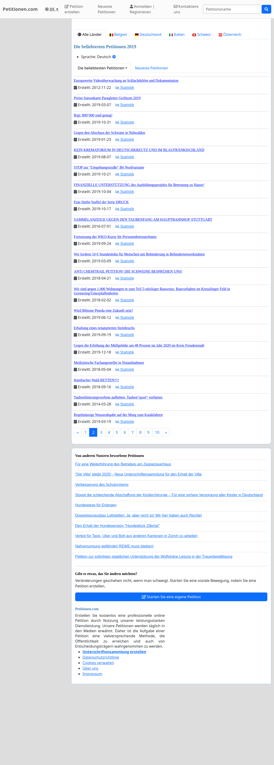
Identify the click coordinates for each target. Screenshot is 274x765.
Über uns (90, 732)
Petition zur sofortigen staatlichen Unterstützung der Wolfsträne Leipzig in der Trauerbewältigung (153, 621)
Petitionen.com (20, 9)
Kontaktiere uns (186, 9)
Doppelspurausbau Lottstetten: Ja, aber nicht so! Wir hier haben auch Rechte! (138, 580)
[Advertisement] (171, 58)
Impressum (92, 738)
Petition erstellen (74, 9)
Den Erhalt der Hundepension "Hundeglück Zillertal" (117, 590)
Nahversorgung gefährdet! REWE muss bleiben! (114, 610)
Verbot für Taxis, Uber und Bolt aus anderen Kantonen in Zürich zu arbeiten (136, 600)
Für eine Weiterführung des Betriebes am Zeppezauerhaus (123, 528)
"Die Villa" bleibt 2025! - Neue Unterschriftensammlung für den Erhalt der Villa (138, 539)
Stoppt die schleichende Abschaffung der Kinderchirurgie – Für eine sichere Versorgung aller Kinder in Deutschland (169, 559)
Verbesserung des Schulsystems (101, 549)
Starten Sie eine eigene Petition (171, 661)
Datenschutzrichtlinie (101, 721)
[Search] (232, 9)
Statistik (125, 151)
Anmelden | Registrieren (142, 9)
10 (157, 496)
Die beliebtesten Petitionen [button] (101, 132)
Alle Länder (90, 98)
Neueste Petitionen (106, 9)
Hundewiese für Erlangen (96, 569)
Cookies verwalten (98, 727)
